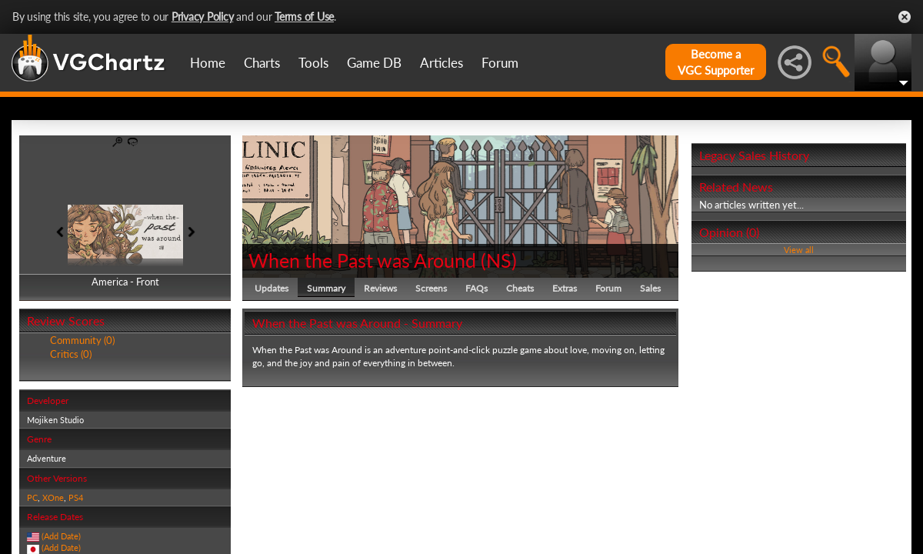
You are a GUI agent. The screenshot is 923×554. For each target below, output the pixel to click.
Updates (271, 288)
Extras (564, 288)
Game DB (374, 63)
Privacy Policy (203, 16)
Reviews (380, 288)
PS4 (75, 497)
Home (207, 63)
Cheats (520, 288)
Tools (313, 63)
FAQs (476, 288)
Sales (650, 288)
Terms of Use (304, 16)
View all (799, 250)
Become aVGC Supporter (716, 62)
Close (904, 17)
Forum (499, 63)
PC (32, 497)
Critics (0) (71, 354)
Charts (262, 63)
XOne (53, 497)
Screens (431, 288)
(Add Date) (61, 536)
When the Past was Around (362, 260)
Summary (326, 288)
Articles (441, 63)
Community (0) (82, 340)
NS (498, 260)
